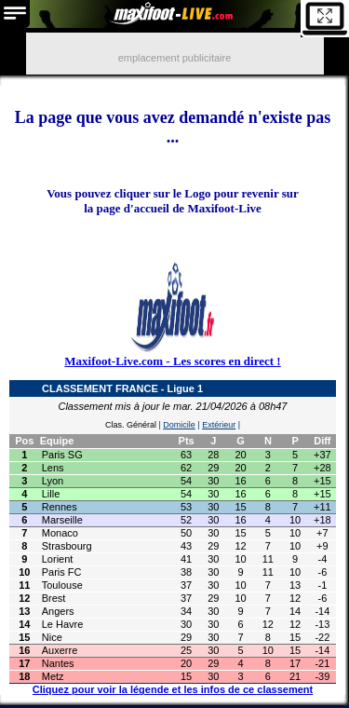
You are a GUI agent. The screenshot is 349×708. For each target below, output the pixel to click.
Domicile (179, 424)
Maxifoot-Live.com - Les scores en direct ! (172, 361)
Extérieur (218, 424)
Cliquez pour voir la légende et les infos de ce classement (173, 689)
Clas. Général (130, 424)
